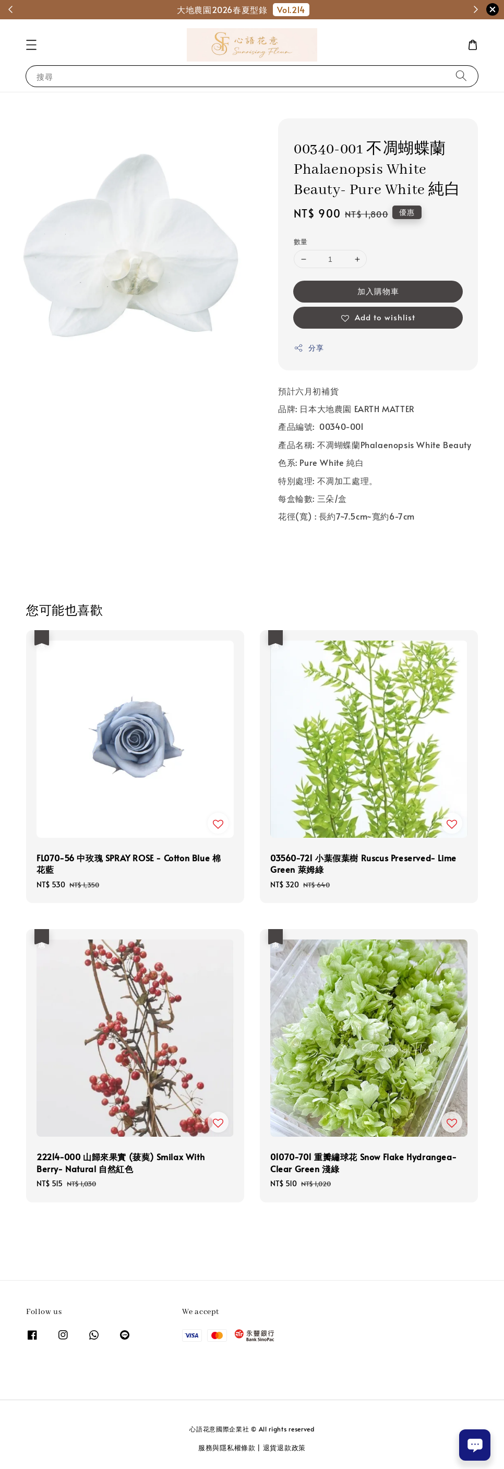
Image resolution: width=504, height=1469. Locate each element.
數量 (301, 241)
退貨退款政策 (284, 1447)
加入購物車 (378, 290)
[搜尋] (461, 76)
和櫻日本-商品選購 (336, 9)
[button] (31, 44)
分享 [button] (308, 348)
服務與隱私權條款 (227, 1447)
